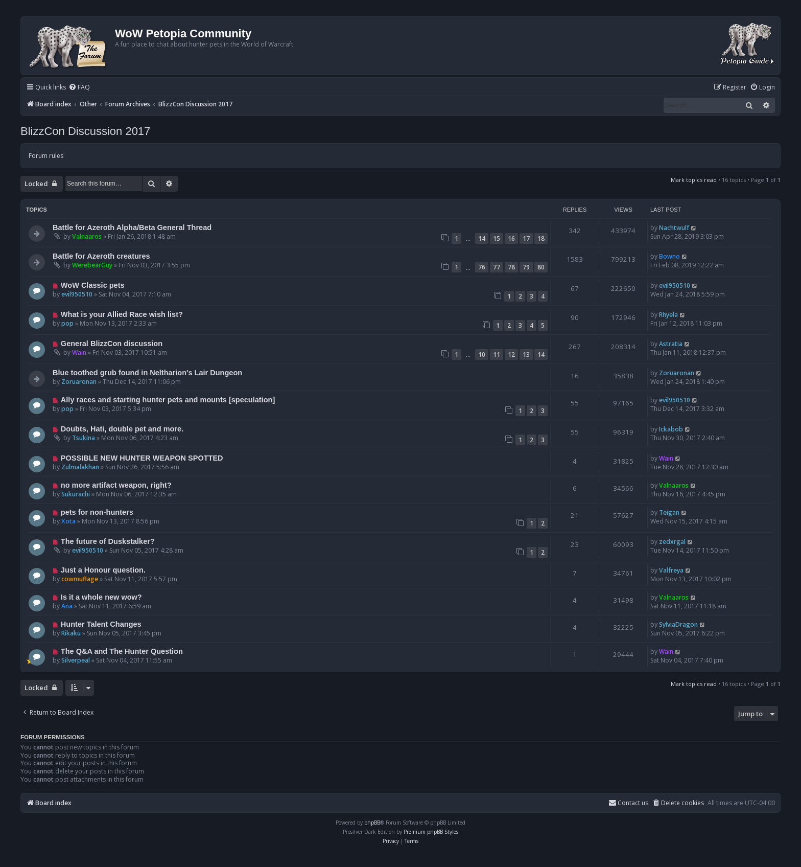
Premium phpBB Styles (431, 831)
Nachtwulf (674, 227)
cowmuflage (79, 579)
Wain (79, 352)
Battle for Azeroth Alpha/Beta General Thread (132, 227)
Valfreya (671, 570)
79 (526, 267)
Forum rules (46, 155)
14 (481, 238)
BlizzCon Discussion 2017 (85, 131)
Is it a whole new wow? (101, 597)
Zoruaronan (79, 381)
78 (511, 267)
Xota (68, 521)
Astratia (670, 343)
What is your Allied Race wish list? (122, 314)
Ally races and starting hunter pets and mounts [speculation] (168, 400)
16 (511, 238)
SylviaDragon (678, 624)
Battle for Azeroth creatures (101, 256)
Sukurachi (75, 494)
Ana (67, 606)
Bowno (669, 256)
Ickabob (671, 429)
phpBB (372, 822)
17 (526, 238)
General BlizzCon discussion (111, 343)
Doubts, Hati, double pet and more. (122, 429)
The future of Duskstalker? (108, 541)
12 (511, 354)
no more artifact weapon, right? (116, 485)
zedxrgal (672, 541)
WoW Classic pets (93, 285)
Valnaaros (87, 236)
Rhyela (668, 314)
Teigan (669, 512)
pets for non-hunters (97, 512)
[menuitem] (79, 88)
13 (526, 354)
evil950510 (76, 294)
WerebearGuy (92, 265)
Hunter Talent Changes (101, 624)
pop (67, 323)
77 (496, 267)
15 (496, 238)
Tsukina (83, 438)
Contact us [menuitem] (628, 802)
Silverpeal (75, 660)
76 (481, 267)
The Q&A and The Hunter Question (122, 651)
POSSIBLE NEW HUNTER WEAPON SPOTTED (142, 458)
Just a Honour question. (103, 570)
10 (481, 354)
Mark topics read (694, 180)
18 (541, 238)
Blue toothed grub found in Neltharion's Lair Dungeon (147, 373)
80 (541, 267)
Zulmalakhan (80, 467)
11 (496, 354)
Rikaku (71, 633)
